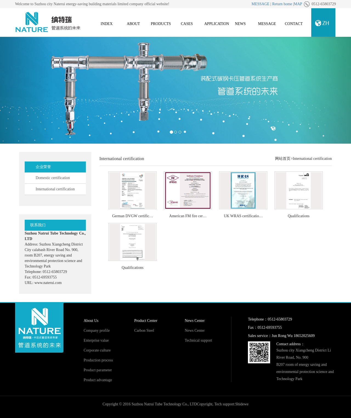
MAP (298, 4)
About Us (91, 321)
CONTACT (294, 24)
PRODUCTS (161, 24)
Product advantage (98, 380)
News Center (195, 321)
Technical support (198, 340)
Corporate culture (97, 350)
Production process (98, 360)
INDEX (107, 24)
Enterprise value (96, 340)
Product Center (145, 321)
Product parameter (98, 370)
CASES (187, 24)
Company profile (97, 330)
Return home (282, 4)
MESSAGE (260, 4)
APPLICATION (216, 24)
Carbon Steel (144, 330)
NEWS (240, 24)
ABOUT (133, 24)
